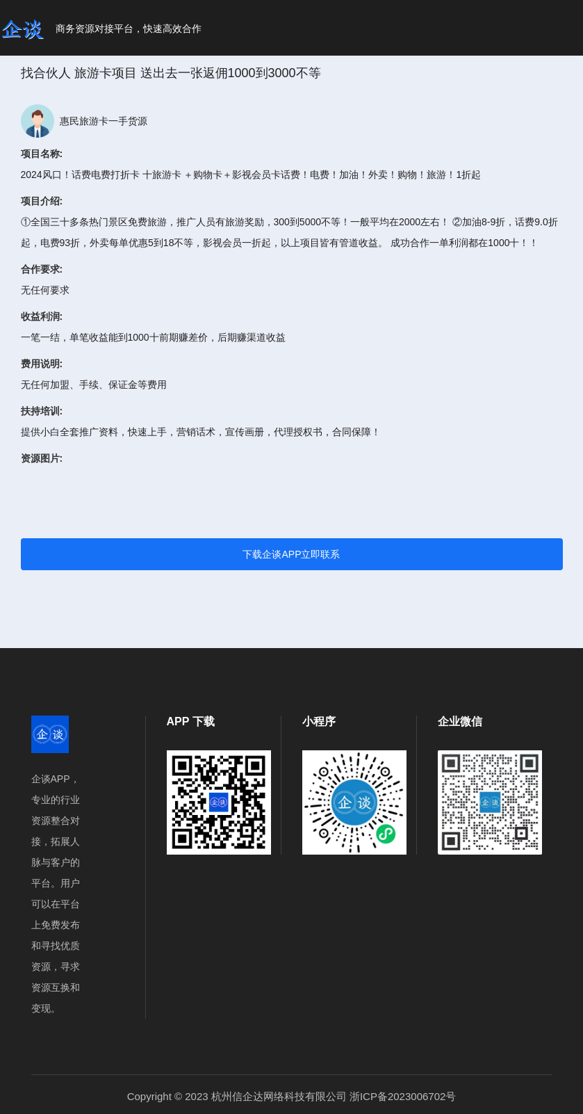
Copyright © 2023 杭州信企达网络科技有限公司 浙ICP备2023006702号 (292, 1096)
